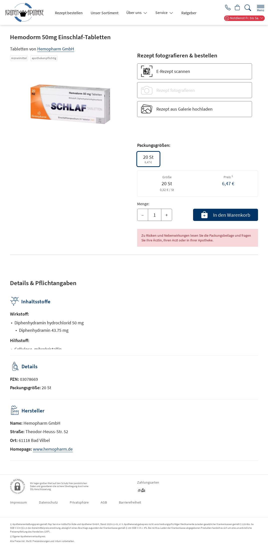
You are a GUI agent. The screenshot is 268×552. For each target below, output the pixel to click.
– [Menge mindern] (142, 215)
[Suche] (248, 7)
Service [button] (161, 12)
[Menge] (154, 215)
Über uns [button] (134, 12)
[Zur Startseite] (26, 12)
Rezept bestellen (69, 12)
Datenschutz (48, 502)
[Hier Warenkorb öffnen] (237, 8)
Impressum (18, 502)
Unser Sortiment (104, 12)
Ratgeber (189, 12)
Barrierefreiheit (130, 502)
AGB (104, 502)
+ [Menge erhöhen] (166, 215)
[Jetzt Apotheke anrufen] (226, 8)
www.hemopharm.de (53, 449)
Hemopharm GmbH (55, 49)
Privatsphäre (79, 502)
